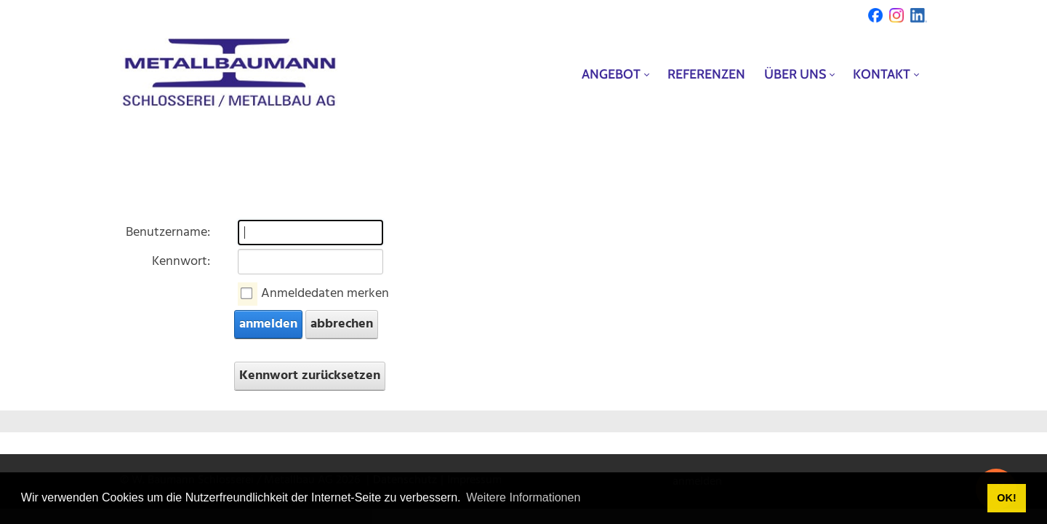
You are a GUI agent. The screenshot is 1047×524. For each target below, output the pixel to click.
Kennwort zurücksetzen (309, 375)
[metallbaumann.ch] (229, 73)
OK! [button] (1006, 498)
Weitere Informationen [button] (523, 497)
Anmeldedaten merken (325, 294)
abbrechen (341, 324)
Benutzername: (168, 232)
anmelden (268, 324)
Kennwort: (181, 262)
